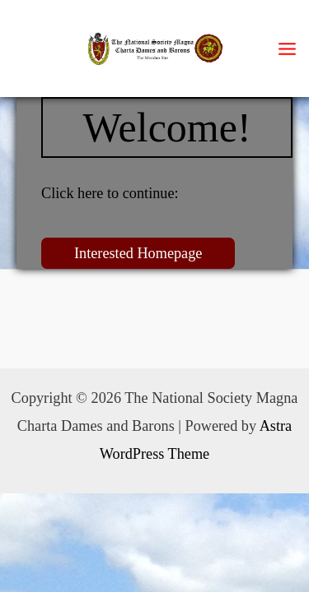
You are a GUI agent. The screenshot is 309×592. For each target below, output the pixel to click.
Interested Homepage (138, 253)
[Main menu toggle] (287, 48)
